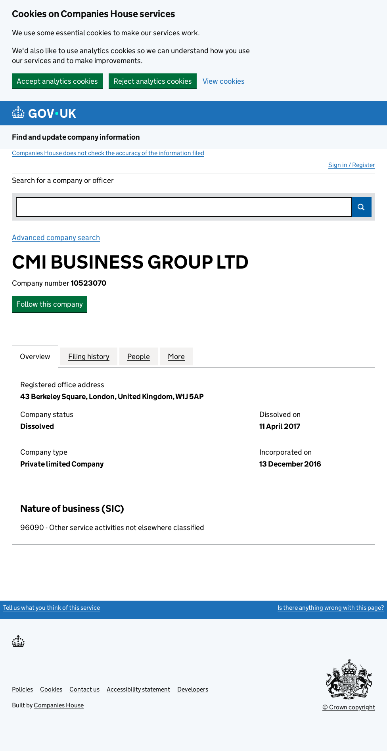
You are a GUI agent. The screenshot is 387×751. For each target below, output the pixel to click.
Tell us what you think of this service (51, 607)
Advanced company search (56, 237)
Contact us (84, 689)
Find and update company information (76, 137)
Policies (22, 689)
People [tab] (138, 356)
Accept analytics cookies (57, 81)
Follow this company (49, 304)
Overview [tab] (35, 356)
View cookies (224, 81)
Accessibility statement (138, 689)
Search (362, 207)
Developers (192, 689)
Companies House (59, 705)
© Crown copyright (348, 707)
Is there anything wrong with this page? (331, 607)
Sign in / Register (351, 165)
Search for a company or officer (63, 180)
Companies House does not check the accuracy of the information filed (108, 153)
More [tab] (176, 356)
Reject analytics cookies (152, 81)
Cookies (51, 689)
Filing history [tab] (88, 356)
